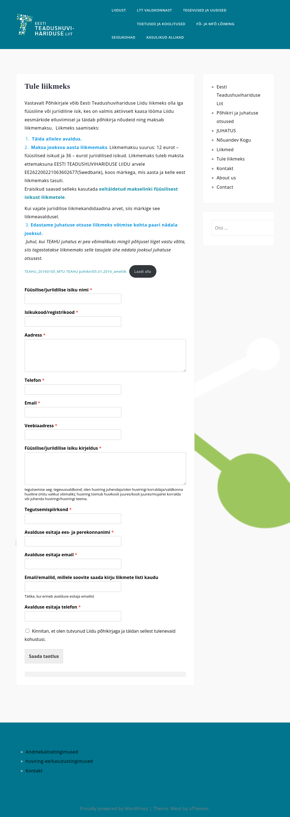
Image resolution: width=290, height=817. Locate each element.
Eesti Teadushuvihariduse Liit (239, 95)
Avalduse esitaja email (51, 555)
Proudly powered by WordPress (114, 808)
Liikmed (225, 150)
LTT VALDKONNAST (154, 10)
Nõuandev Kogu (234, 140)
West (176, 808)
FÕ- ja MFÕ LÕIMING (215, 23)
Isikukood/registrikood (51, 312)
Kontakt (225, 168)
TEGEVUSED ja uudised (205, 10)
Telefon (35, 380)
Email (32, 403)
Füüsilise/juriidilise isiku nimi (58, 290)
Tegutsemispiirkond (48, 509)
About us (226, 178)
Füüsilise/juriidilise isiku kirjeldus (63, 448)
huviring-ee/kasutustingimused (59, 761)
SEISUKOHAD (124, 37)
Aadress (35, 335)
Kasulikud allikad (165, 37)
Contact (225, 187)
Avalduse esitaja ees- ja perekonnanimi (69, 532)
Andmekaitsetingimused (52, 752)
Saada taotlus (44, 656)
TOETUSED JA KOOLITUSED (161, 23)
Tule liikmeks (231, 159)
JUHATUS (226, 131)
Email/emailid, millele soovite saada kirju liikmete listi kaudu (91, 577)
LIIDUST (119, 10)
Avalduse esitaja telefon (53, 607)
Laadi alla (142, 271)
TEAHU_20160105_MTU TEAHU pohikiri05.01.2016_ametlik (76, 271)
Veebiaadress (41, 426)
